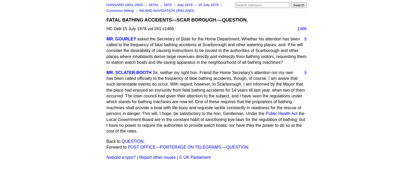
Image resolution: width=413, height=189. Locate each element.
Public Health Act (282, 113)
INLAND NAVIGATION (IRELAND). (167, 11)
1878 (168, 5)
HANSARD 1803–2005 (124, 5)
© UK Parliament (194, 157)
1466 (302, 29)
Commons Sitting (120, 11)
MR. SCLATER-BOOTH (128, 72)
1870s (153, 5)
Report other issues (157, 157)
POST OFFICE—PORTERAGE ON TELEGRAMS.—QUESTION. (188, 147)
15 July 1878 (208, 5)
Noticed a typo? (121, 157)
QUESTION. (133, 141)
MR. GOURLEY (121, 39)
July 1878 (185, 5)
